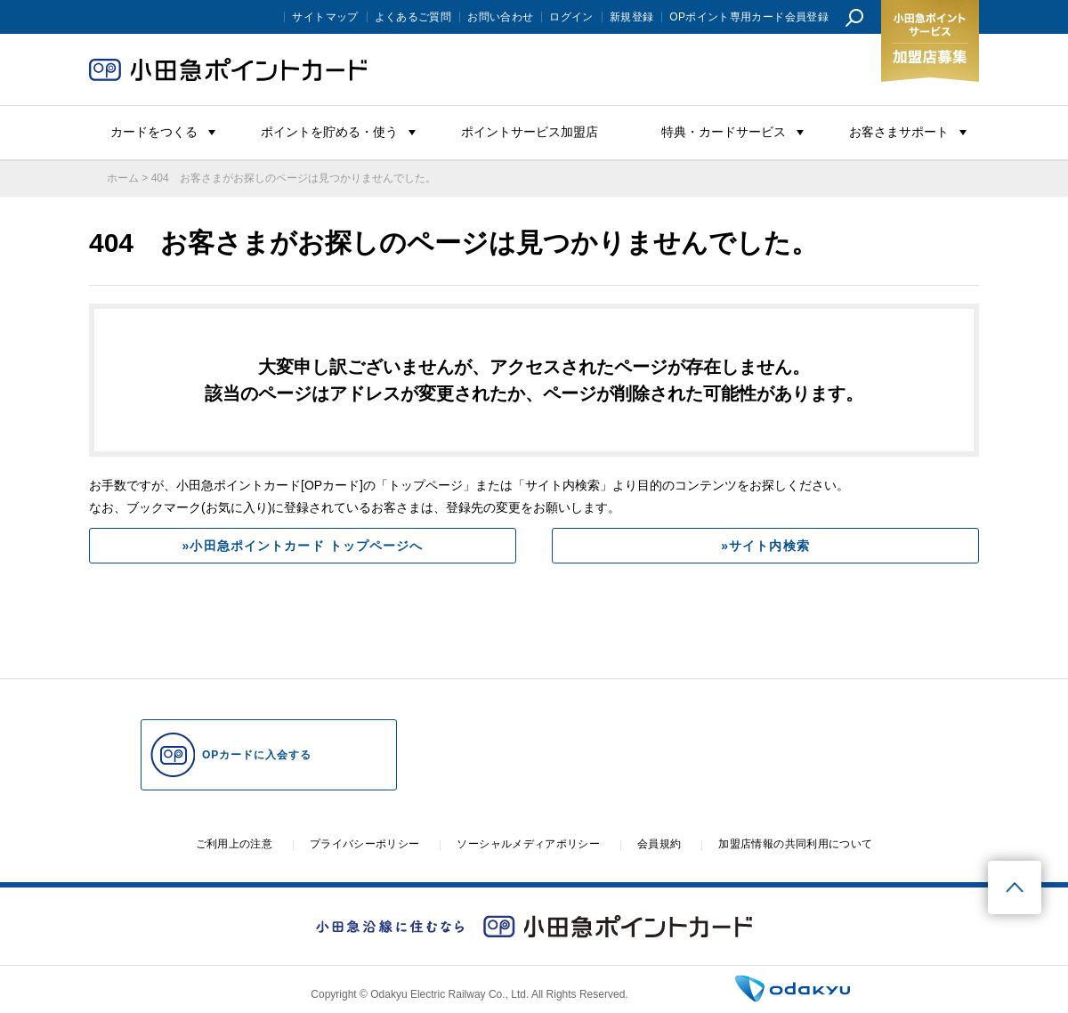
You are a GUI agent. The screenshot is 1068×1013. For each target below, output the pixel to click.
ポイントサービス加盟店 (529, 132)
